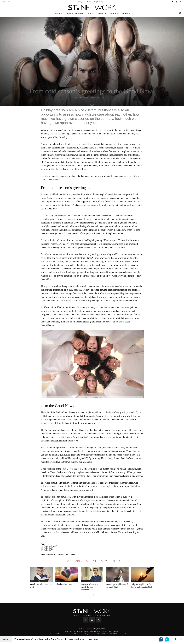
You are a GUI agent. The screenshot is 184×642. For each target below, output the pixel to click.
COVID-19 (58, 13)
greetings (61, 554)
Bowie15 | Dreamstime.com (92, 397)
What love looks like (63, 584)
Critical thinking (75, 13)
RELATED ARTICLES (75, 561)
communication (50, 554)
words (73, 554)
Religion (114, 13)
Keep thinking (98, 2)
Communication (86, 581)
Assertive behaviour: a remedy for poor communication (89, 587)
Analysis (81, 2)
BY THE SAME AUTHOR (106, 561)
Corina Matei (83, 98)
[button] (180, 14)
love (67, 554)
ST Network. (89, 629)
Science (126, 13)
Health (102, 13)
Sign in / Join (6, 2)
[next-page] (93, 594)
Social (91, 13)
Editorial (88, 2)
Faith (108, 581)
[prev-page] (89, 594)
